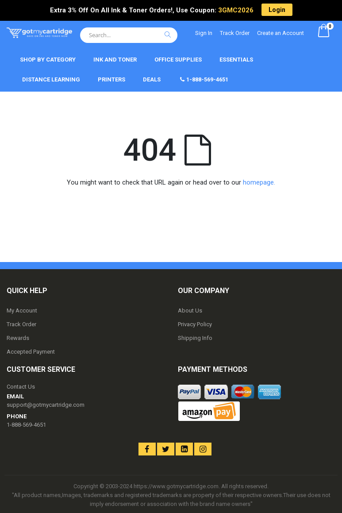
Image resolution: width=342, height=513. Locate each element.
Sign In (203, 33)
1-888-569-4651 (26, 424)
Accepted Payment (31, 351)
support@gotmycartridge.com (46, 404)
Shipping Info (195, 338)
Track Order (235, 33)
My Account (22, 310)
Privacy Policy (195, 324)
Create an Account (280, 33)
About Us (190, 310)
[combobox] (128, 35)
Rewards (18, 338)
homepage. (259, 182)
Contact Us (21, 386)
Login (277, 9)
